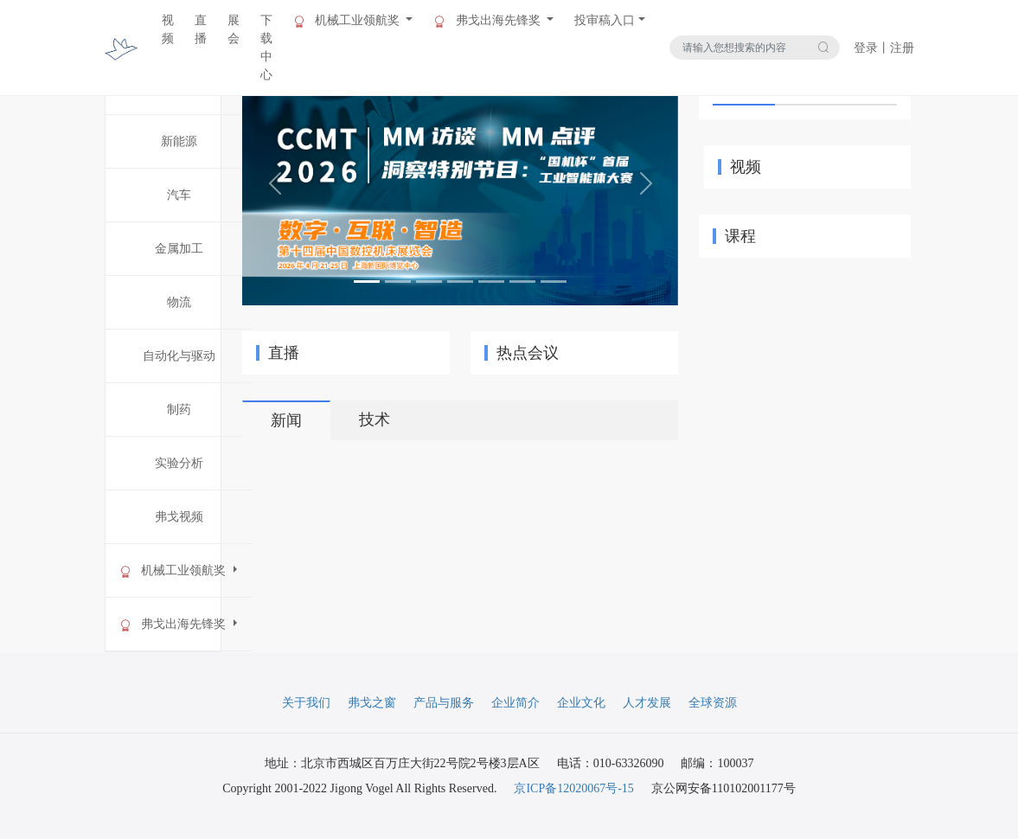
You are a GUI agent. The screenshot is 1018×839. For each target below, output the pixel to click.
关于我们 (306, 702)
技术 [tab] (374, 419)
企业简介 (515, 702)
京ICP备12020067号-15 (573, 788)
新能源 (179, 141)
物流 (179, 302)
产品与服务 (443, 702)
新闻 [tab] (286, 420)
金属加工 (179, 248)
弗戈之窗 (372, 702)
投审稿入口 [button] (604, 20)
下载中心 (266, 47)
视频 (168, 29)
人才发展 (647, 702)
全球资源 (712, 702)
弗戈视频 (179, 516)
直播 (201, 29)
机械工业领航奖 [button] (348, 21)
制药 (179, 409)
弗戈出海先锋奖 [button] (488, 21)
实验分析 (179, 463)
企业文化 (581, 702)
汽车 (179, 195)
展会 (233, 29)
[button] (275, 183)
